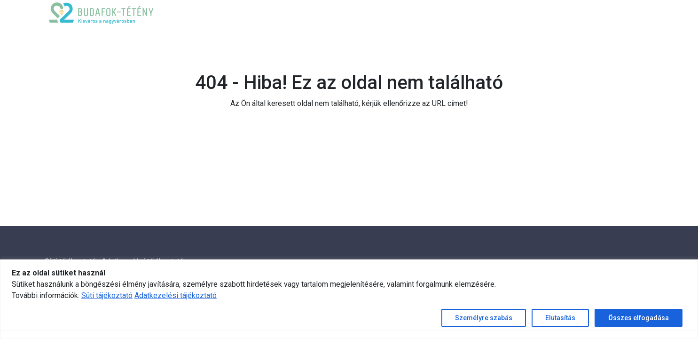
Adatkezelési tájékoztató (175, 295)
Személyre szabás (483, 318)
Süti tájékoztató (107, 295)
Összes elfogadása (638, 318)
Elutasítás (560, 318)
